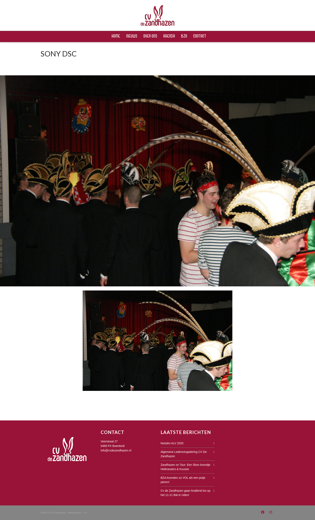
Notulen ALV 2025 (172, 443)
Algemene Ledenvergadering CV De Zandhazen (184, 454)
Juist (85, 512)
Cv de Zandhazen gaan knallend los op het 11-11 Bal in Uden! (185, 493)
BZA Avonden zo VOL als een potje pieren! (183, 480)
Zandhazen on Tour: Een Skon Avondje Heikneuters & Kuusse (185, 467)
